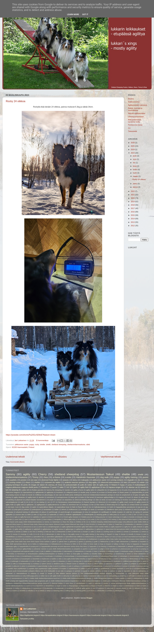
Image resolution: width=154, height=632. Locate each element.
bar (92, 504)
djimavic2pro (50, 534)
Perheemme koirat (135, 125)
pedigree (133, 564)
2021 (133, 195)
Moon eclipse (47, 519)
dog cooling (100, 534)
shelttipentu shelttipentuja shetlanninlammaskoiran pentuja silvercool (27, 583)
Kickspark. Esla (141, 517)
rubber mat (44, 576)
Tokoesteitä (132, 131)
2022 (133, 191)
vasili (61, 514)
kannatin (89, 551)
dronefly (130, 534)
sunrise (105, 583)
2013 (133, 222)
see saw (59, 495)
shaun (27, 482)
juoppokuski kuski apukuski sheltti (23, 551)
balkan (25, 531)
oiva (135, 509)
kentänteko (48, 509)
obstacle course (71, 564)
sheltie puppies (120, 578)
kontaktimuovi (38, 556)
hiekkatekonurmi (56, 544)
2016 (133, 212)
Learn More (73, 14)
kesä (135, 166)
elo (134, 163)
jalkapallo (131, 546)
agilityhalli (37, 529)
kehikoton (103, 551)
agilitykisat (96, 487)
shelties (37, 482)
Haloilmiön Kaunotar (85, 477)
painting (11, 500)
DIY (32, 502)
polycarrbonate (97, 566)
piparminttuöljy (42, 566)
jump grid (17, 509)
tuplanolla (52, 514)
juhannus (115, 549)
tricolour (125, 500)
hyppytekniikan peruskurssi (125, 507)
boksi (82, 497)
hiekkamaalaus (44, 544)
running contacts (116, 480)
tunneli (143, 487)
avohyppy (85, 504)
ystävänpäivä (119, 591)
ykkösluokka (101, 591)
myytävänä (116, 561)
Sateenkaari (56, 522)
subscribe (98, 583)
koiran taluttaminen (140, 554)
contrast (125, 531)
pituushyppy (49, 495)
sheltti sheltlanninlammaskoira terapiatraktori (65, 581)
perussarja (9, 512)
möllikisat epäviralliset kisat (131, 561)
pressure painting (143, 566)
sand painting (113, 576)
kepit (23, 495)
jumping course (13, 495)
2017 (133, 208)
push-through (65, 512)
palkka (126, 564)
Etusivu (63, 456)
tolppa (121, 586)
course (8, 534)
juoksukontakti (71, 485)
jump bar (135, 549)
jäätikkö (48, 551)
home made (93, 544)
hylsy (128, 544)
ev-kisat (102, 492)
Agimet (43, 517)
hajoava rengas (115, 487)
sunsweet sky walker (52, 482)
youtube (109, 591)
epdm (34, 507)
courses (15, 534)
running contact (15, 482)
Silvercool (101, 502)
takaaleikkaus (50, 586)
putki (82, 485)
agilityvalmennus (53, 504)
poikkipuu (63, 566)
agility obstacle (137, 527)
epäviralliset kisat (63, 507)
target (58, 586)
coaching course (108, 531)
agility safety (18, 529)
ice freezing (102, 546)
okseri (136, 497)
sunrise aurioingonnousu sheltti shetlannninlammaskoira (128, 583)
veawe (8, 591)
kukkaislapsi (123, 556)
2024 (133, 149)
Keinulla (131, 517)
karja (95, 551)
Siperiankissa (27, 492)
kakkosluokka (57, 551)
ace (35, 527)
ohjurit (89, 564)
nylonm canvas (46, 564)
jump (130, 485)
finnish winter (112, 492)
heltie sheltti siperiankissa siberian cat (18, 544)
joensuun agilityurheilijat (23, 549)
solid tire (129, 512)
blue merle (100, 504)
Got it (85, 14)
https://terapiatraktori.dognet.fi (52, 615)
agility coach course (126, 502)
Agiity (16, 517)
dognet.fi (109, 534)
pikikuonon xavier (21, 444)
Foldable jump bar (86, 517)
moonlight (84, 509)
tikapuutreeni (85, 586)
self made (132, 576)
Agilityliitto (36, 517)
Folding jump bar (100, 517)
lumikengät (14, 561)
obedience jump (59, 564)
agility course (141, 502)
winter (142, 482)
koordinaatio (49, 556)
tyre (7, 490)
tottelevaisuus (129, 586)
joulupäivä (77, 549)
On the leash (82, 519)
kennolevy (11, 554)
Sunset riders (102, 524)
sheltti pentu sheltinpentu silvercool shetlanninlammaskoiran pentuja (89, 495)
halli (112, 541)
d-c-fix (37, 534)
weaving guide (102, 514)
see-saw (34, 480)
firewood (17, 539)
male (38, 561)
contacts (145, 504)
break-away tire (112, 504)
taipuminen (39, 586)
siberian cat (132, 487)
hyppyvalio (92, 546)
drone (94, 492)
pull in (89, 568)
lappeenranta (92, 559)
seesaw (59, 500)
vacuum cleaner (121, 588)
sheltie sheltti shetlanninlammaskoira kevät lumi (45, 578)
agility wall (20, 504)
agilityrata (50, 492)
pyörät (85, 571)
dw (139, 480)
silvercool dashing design (84, 500)
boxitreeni (59, 492)
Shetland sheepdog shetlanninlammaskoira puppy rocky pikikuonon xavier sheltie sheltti (118, 522)
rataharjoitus (142, 571)
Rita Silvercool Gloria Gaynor (128, 519)
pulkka (83, 568)
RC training (112, 519)
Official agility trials (69, 519)
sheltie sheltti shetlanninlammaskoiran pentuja (76, 578)
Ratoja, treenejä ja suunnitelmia (135, 109)
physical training (22, 512)
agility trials (9, 504)
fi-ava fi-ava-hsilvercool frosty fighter (135, 537)
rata (134, 571)
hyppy (122, 485)
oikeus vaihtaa (98, 564)
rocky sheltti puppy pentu (30, 576)
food (44, 539)
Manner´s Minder (35, 519)
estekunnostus (89, 537)
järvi (37, 551)
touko (135, 169)
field (73, 507)
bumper (85, 531)
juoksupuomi (36, 509)
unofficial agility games (83, 588)
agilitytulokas (90, 529)
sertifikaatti (105, 512)
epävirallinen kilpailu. (46, 507)
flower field (82, 507)
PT (54, 502)
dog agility (93, 482)
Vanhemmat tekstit (111, 456)
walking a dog (69, 591)
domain (123, 534)
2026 (133, 143)
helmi (135, 184)
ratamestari (9, 573)
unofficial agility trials (138, 500)
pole (70, 566)
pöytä (51, 500)
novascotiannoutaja (24, 564)
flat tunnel (90, 497)
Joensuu (51, 485)
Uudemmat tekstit (15, 456)
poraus (125, 566)
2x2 (67, 487)
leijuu (110, 559)
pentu (25, 485)
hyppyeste (136, 544)
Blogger (89, 598)
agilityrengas (69, 529)
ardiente (10, 531)
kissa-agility (76, 554)
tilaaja (93, 586)
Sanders (68, 490)
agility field (84, 487)
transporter (9, 588)
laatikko (54, 559)
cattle (92, 531)
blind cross (77, 531)
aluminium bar (74, 504)
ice (120, 490)
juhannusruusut (125, 549)
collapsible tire (102, 490)
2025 (133, 146)
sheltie (42, 444)
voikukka (30, 591)
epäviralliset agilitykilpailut (55, 537)
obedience (45, 487)
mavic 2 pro (46, 561)
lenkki (116, 559)
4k (11, 517)
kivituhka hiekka (97, 554)
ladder (56, 509)
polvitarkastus (86, 566)
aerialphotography (53, 527)
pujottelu (13, 480)
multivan (97, 561)
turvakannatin (59, 588)
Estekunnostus (134, 102)
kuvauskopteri (25, 559)
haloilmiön (134, 541)
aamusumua (27, 527)
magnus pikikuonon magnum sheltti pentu (22, 487)
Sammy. (47, 522)
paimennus (109, 564)
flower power (124, 492)
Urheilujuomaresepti (136, 117)
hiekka (34, 544)
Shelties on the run (82, 522)
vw (36, 591)
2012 (133, 226)
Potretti (104, 519)
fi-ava (119, 537)
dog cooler (25, 507)
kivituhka (86, 554)
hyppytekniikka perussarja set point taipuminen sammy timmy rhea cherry (64, 546)
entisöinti (28, 537)
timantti (100, 586)
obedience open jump (114, 509)
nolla (14, 564)
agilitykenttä (39, 492)
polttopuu (77, 566)
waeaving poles (58, 591)
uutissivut (101, 588)
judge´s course (104, 549)
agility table (90, 490)
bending (40, 531)
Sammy (10, 474)
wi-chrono (92, 591)
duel (144, 534)
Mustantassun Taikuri (100, 474)
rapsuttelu (127, 571)
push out (128, 568)
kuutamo (16, 559)
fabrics (107, 537)
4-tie (140, 514)
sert (145, 576)
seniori (139, 576)
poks (126, 490)
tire (137, 490)
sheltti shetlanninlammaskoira (91, 581)
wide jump (113, 514)
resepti (42, 573)
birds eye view (50, 531)
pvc (131, 490)
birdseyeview (61, 531)
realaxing (33, 573)
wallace (143, 490)
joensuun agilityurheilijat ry (106, 497)
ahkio (64, 504)
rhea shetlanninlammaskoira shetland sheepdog (96, 573)
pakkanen (118, 564)
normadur (100, 509)
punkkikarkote (105, 568)
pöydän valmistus (95, 571)
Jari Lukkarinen (29, 609)
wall (21, 502)
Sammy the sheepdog (54, 490)
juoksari (26, 509)
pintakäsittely (32, 566)
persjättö (8, 566)
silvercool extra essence (110, 482)
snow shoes (69, 583)
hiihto (74, 544)
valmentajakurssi (11, 502)
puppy (31, 444)
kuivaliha (95, 556)
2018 (133, 205)
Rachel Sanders (89, 502)
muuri (129, 497)
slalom (42, 485)
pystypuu (69, 571)
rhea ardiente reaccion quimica (66, 573)
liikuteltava (124, 559)
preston (24, 480)
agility (26, 474)
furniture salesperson (80, 539)
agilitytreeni (79, 529)
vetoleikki (22, 591)
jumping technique (13, 485)
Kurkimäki (9, 519)
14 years (122, 514)
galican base (63, 541)
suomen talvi (19, 514)
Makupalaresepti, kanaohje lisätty (134, 121)
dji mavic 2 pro (13, 507)
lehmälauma (102, 559)
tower (138, 586)
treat (117, 495)
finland (114, 485)
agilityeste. (30, 504)
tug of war (43, 514)
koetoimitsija (109, 554)
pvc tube (61, 571)
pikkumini (16, 566)
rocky (37, 444)
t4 (33, 586)
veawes (14, 591)
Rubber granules (38, 490)
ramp (119, 571)
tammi (135, 187)
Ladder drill (25, 490)
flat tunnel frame (28, 539)
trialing (17, 588)
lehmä (64, 509)
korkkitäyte (58, 556)
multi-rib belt (88, 561)
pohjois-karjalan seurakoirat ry (36, 500)
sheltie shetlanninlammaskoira (103, 578)
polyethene (117, 566)
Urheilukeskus (129, 524)
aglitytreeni (99, 529)
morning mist (77, 561)
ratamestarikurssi (21, 573)
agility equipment (116, 527)
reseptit (50, 573)
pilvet (23, 566)
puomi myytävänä (117, 568)
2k (27, 502)
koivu (18, 556)
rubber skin (91, 485)
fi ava (113, 537)
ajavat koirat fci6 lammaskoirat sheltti (117, 529)
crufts (31, 534)
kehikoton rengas (113, 551)
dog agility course (73, 534)
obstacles (82, 564)
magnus (121, 497)
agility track (32, 497)
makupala (85, 480)
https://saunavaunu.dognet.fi (75, 615)
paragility (143, 509)
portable (132, 566)
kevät (30, 495)
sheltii (129, 578)
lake (60, 559)
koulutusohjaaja (69, 556)
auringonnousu (62, 497)
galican (54, 541)
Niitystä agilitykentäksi (136, 113)
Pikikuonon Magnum (13, 492)
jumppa (8, 551)
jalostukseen (140, 546)
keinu (75, 480)
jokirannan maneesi (40, 549)
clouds (99, 531)
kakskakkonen (79, 551)
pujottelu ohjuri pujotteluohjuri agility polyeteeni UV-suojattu (47, 568)
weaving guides (81, 591)
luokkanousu (73, 509)
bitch (69, 531)
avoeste (18, 531)
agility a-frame (78, 490)
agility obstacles (19, 497)
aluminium (50, 497)
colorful (118, 531)
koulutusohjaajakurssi (83, 556)
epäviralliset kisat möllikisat (73, 537)
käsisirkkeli (36, 559)
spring (137, 512)
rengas (33, 485)
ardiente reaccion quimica (75, 482)
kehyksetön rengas (127, 551)
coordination (135, 531)
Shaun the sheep (67, 522)
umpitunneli (126, 495)
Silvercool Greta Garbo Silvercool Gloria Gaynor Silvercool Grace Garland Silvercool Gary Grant (53, 524)
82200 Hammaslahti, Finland (23, 447)
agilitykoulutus (46, 529)
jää (42, 551)
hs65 (111, 507)
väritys (49, 591)
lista (142, 559)
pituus (44, 512)
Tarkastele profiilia (27, 619)
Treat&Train (118, 524)
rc (124, 487)
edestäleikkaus (10, 537)
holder (85, 544)
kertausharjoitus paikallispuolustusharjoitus (41, 554)
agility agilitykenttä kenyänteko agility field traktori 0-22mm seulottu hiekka (85, 527)
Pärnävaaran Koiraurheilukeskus (69, 502)
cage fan (124, 504)
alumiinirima (135, 529)
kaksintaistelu (68, 551)
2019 (133, 201)
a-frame (56, 477)
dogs (116, 534)
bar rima (32, 531)
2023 (133, 153)
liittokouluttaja (134, 559)
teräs (103, 500)
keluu (146, 551)
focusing (38, 539)
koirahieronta (120, 554)
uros (94, 588)
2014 (133, 219)
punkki (96, 568)
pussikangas (77, 512)
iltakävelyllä (121, 546)
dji (43, 534)
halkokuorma (104, 541)
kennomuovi (21, 554)
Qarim (74, 487)
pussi (54, 487)
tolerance (107, 586)
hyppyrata (113, 490)
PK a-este (91, 519)
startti (90, 583)
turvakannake (48, 588)
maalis (135, 176)
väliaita (42, 591)
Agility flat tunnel (25, 517)
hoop (101, 544)
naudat (8, 564)
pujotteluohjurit (73, 568)
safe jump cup (76, 576)
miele (54, 561)
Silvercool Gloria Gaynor (13, 524)
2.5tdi (129, 514)
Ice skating (40, 502)
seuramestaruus (17, 578)
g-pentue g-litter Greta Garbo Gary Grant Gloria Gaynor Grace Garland (122, 539)
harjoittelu (143, 541)
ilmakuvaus (111, 546)
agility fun (127, 527)
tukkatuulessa (26, 588)
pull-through (53, 512)
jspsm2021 (94, 549)
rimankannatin (120, 573)
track (110, 500)
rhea (46, 477)
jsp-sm (140, 507)
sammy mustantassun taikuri (92, 576)
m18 (32, 561)
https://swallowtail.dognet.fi (97, 615)
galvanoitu (73, 541)
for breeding (52, 539)
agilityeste (28, 529)
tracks (144, 586)
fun (90, 507)
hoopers (108, 544)
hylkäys (116, 544)
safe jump (66, 576)
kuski (9, 559)
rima (86, 512)
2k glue (135, 495)
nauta (92, 509)
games (81, 541)
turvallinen (70, 588)
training (117, 500)
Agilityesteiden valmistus (137, 105)
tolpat (114, 586)
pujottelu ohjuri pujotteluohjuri (17, 568)
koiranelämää (10, 556)
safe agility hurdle (55, 576)
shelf (25, 578)
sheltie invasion (117, 512)
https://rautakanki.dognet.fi (118, 615)
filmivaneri (9, 539)
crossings (23, 534)
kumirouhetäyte (134, 556)
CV (129, 128)
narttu (144, 561)
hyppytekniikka (137, 492)
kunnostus (145, 556)
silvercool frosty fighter (50, 480)
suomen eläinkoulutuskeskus (15, 586)
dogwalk (130, 480)
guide (96, 541)
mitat (69, 561)
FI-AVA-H (58, 517)
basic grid (74, 497)
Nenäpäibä (57, 519)
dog (64, 534)
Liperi (26, 519)
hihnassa (67, 544)
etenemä (99, 537)
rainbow (112, 571)
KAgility (124, 517)
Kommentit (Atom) (17, 462)
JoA (48, 502)
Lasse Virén (18, 519)
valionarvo (137, 588)
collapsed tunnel (72, 492)
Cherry (42, 474)
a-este (68, 477)
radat (105, 571)
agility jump (103, 485)
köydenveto (45, 559)
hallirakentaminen (100, 507)
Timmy (35, 477)
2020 (133, 198)
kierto (68, 554)
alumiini (41, 497)
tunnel (133, 482)
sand (104, 576)
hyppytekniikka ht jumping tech (29, 546)
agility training (130, 477)
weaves (66, 480)
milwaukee (61, 561)
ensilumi (20, 537)
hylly (122, 544)
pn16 (56, 566)
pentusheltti (142, 564)
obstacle (128, 509)
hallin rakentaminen (122, 541)
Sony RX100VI (90, 524)
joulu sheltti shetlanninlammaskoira (60, 549)
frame (60, 539)
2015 (133, 215)
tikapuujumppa (73, 586)
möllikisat (38, 495)
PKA (98, 519)
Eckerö (50, 517)
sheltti (48, 444)
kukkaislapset (140, 485)
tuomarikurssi (37, 588)
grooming (88, 541)
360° (135, 514)
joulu (135, 156)
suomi (28, 586)
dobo (58, 534)
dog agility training (88, 534)
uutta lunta (110, 588)
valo (144, 588)
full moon (68, 539)
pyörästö (77, 571)
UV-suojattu (112, 502)
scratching (123, 576)
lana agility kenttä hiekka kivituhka (74, 559)
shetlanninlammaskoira (76, 444)
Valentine (139, 524)
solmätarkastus (80, 583)
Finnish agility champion (71, 517)
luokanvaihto (25, 561)
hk (79, 544)
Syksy (110, 524)
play (51, 566)
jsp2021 (85, 549)
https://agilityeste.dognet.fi (30, 615)
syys (135, 159)
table (29, 514)
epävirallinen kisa (38, 537)
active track (42, 527)
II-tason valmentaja (113, 517)
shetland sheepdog (59, 444)
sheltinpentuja (137, 578)
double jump (85, 492)
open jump (144, 497)
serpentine (68, 500)
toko (35, 514)
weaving (15, 490)
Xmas (19, 527)
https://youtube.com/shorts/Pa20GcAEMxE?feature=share (30, 435)
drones (138, 534)
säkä (88, 444)
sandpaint (94, 512)
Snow (60, 485)
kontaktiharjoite (27, 556)
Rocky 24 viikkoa (15, 101)
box (104, 487)
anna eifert (145, 529)
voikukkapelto (89, 514)
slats (97, 500)
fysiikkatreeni (93, 539)
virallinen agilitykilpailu (73, 514)
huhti (135, 173)
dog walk (104, 477)
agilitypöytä (41, 504)
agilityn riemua (58, 529)
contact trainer (135, 504)
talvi (125, 482)
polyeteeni (108, 566)
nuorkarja (36, 564)
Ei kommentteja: (42, 440)
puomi (145, 477)
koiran (129, 554)
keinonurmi (139, 551)
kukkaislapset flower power (109, 556)
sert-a (7, 578)
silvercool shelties (57, 583)
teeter (64, 586)
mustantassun (106, 561)
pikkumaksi (35, 512)
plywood (19, 500)
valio (130, 588)
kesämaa (61, 554)
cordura (143, 531)
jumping (143, 549)
